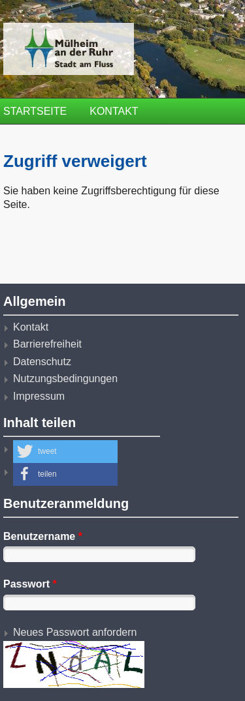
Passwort (30, 583)
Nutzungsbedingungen (65, 378)
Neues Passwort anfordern (75, 632)
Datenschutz (42, 361)
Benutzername (42, 536)
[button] (65, 451)
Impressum (39, 396)
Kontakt (114, 111)
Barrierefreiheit (47, 344)
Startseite (35, 111)
